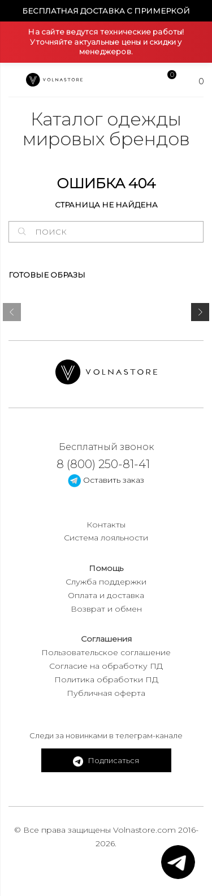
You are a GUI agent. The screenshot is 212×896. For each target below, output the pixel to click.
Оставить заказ (106, 480)
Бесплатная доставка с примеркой (106, 10)
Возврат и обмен (106, 609)
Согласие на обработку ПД (106, 666)
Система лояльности (106, 538)
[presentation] (12, 314)
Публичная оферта (106, 693)
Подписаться (106, 761)
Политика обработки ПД (106, 679)
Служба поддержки (106, 582)
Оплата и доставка (106, 595)
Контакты (106, 525)
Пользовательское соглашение (106, 652)
